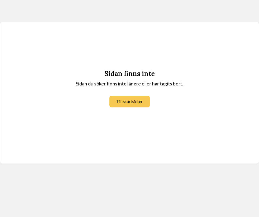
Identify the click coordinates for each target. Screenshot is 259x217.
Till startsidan (129, 101)
